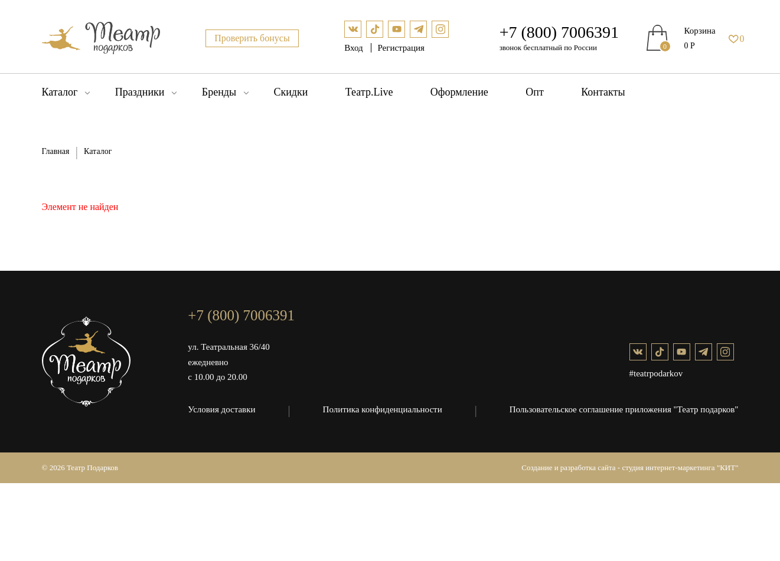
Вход (354, 48)
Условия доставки (221, 409)
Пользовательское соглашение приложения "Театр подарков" (624, 409)
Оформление (459, 92)
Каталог (60, 92)
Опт (535, 92)
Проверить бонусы (252, 38)
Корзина (700, 30)
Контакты (603, 92)
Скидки (290, 92)
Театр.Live (369, 92)
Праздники (140, 92)
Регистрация (401, 48)
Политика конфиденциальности (382, 409)
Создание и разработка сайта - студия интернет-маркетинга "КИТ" (629, 467)
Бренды (219, 92)
